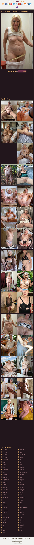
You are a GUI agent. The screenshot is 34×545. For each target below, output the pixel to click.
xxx (20, 530)
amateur (4, 459)
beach (4, 474)
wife (20, 527)
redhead (21, 497)
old (19, 482)
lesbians (21, 467)
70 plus (4, 457)
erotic (3, 520)
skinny (21, 512)
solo (20, 517)
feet (3, 527)
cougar (4, 507)
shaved (21, 510)
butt (3, 502)
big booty (5, 480)
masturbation (23, 472)
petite (20, 492)
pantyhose (22, 490)
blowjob (4, 490)
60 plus (4, 454)
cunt (3, 515)
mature (21, 474)
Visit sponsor (22, 71)
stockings (22, 520)
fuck (3, 530)
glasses (21, 449)
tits (19, 522)
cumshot (4, 512)
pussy (20, 495)
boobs (4, 492)
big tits (4, 482)
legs (20, 464)
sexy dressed (23, 507)
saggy (20, 500)
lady (20, 462)
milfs (20, 477)
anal (3, 462)
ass (3, 467)
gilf (3, 532)
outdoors (21, 485)
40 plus (4, 449)
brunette (4, 497)
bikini (3, 485)
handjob (21, 454)
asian (3, 464)
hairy (20, 452)
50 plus (4, 452)
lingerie (21, 469)
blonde (4, 487)
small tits (21, 515)
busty (3, 500)
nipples (21, 480)
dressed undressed (8, 517)
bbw (3, 472)
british (4, 495)
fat (2, 525)
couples (4, 510)
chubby (4, 505)
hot (20, 459)
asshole (4, 469)
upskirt (21, 525)
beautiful (4, 477)
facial (3, 522)
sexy (20, 505)
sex (20, 502)
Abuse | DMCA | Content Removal (12, 538)
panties (21, 487)
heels (20, 457)
